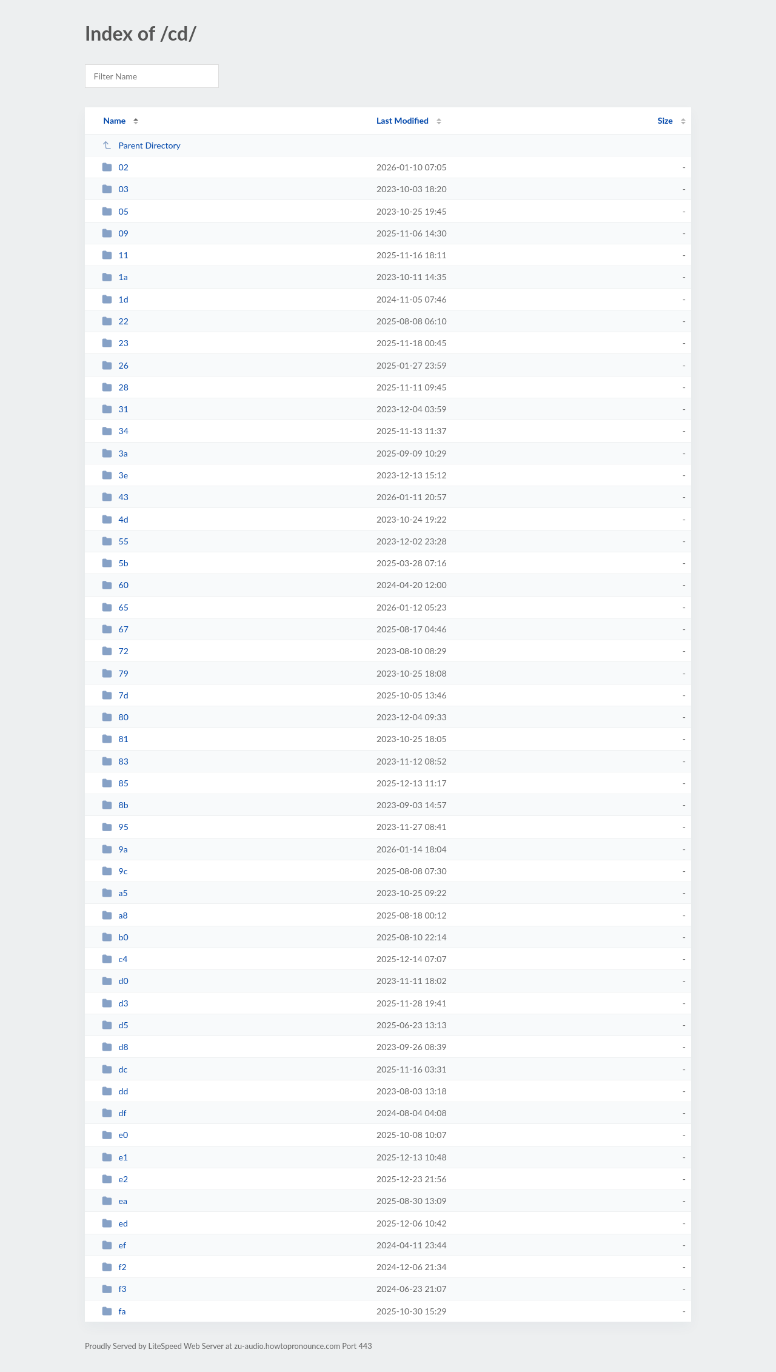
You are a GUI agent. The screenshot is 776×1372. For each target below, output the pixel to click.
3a (115, 453)
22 (115, 321)
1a (115, 277)
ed (115, 1223)
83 (115, 761)
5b (115, 563)
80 (115, 717)
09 (115, 233)
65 (115, 607)
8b (115, 805)
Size (665, 120)
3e (115, 475)
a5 (115, 893)
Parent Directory (141, 145)
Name (114, 120)
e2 (115, 1179)
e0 (115, 1134)
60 (115, 585)
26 (115, 365)
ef (114, 1245)
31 (115, 409)
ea (114, 1201)
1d (115, 299)
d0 (115, 980)
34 (115, 431)
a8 (115, 915)
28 (115, 387)
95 (115, 827)
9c (114, 871)
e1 (115, 1157)
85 (115, 783)
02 (115, 167)
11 (115, 255)
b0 (115, 937)
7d (115, 695)
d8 (115, 1047)
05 (115, 211)
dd (115, 1091)
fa (113, 1311)
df (114, 1113)
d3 (115, 1003)
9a (115, 849)
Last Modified (402, 120)
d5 (115, 1025)
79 (115, 673)
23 (115, 343)
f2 (114, 1267)
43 (115, 497)
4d (115, 519)
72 (115, 651)
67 (115, 629)
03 (115, 189)
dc (114, 1069)
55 (115, 541)
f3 (114, 1288)
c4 (114, 959)
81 (115, 739)
